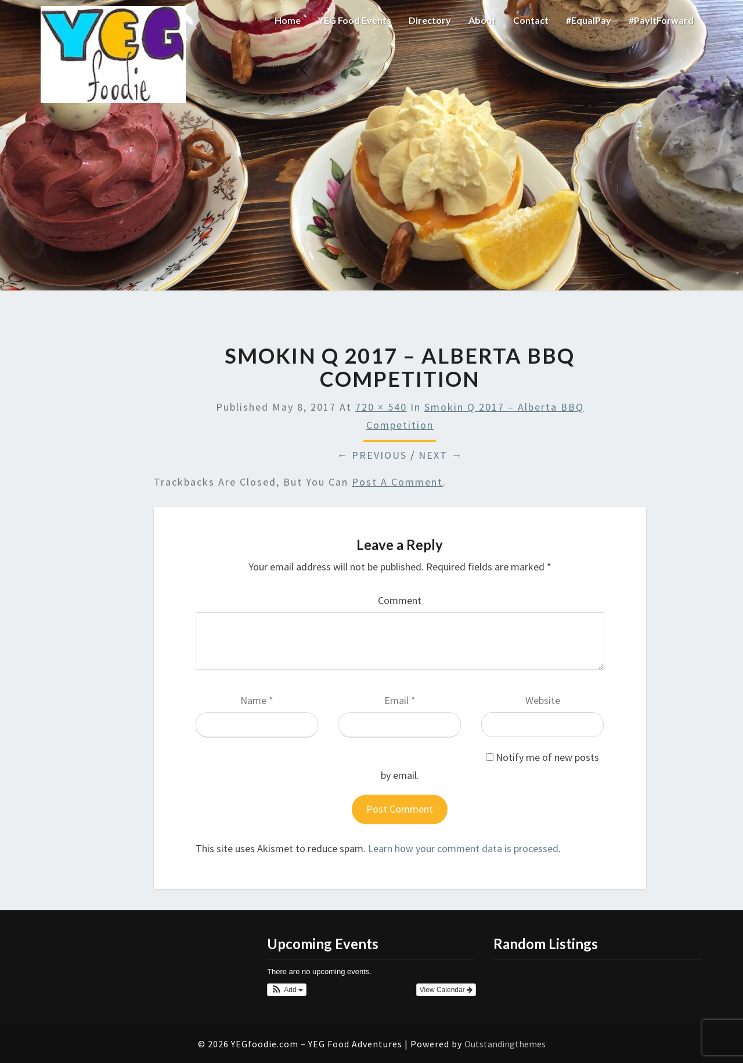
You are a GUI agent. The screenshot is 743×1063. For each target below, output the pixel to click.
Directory (430, 20)
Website (542, 700)
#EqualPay (588, 20)
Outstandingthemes (505, 1044)
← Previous (372, 455)
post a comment (397, 482)
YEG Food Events (354, 20)
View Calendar (446, 990)
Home (288, 20)
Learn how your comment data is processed (463, 848)
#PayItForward (661, 20)
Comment (399, 600)
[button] (287, 990)
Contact (531, 20)
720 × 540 (381, 407)
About (482, 20)
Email (400, 700)
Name (256, 700)
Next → (441, 455)
